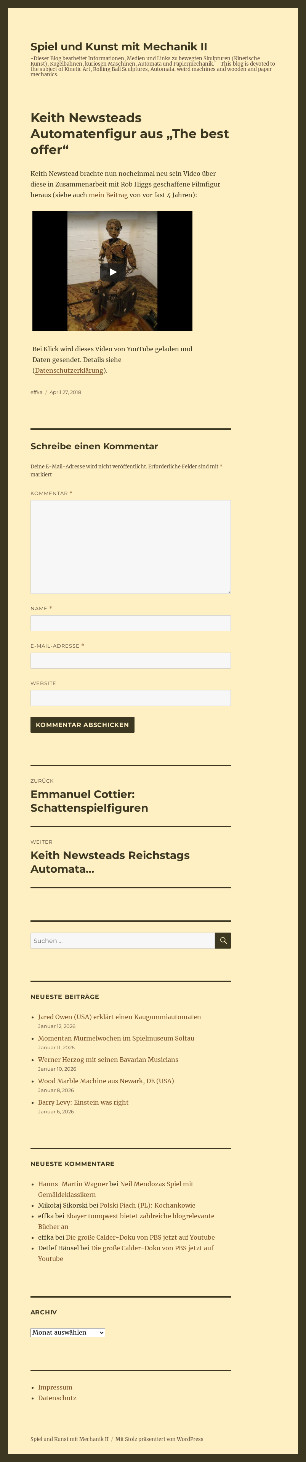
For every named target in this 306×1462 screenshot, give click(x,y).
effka (36, 392)
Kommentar (51, 493)
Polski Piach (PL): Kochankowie (147, 1205)
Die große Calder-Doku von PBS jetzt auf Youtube (140, 1237)
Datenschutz (57, 1398)
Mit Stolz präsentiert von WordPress (159, 1439)
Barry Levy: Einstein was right (83, 1102)
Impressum (55, 1387)
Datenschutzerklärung (69, 370)
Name (41, 608)
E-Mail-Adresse (57, 646)
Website (43, 683)
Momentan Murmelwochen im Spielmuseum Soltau (116, 1038)
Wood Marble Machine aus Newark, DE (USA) (106, 1081)
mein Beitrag (108, 195)
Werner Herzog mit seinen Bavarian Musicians (108, 1059)
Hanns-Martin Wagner (73, 1184)
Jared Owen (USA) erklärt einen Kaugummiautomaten (119, 1017)
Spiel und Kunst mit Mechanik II (118, 46)
